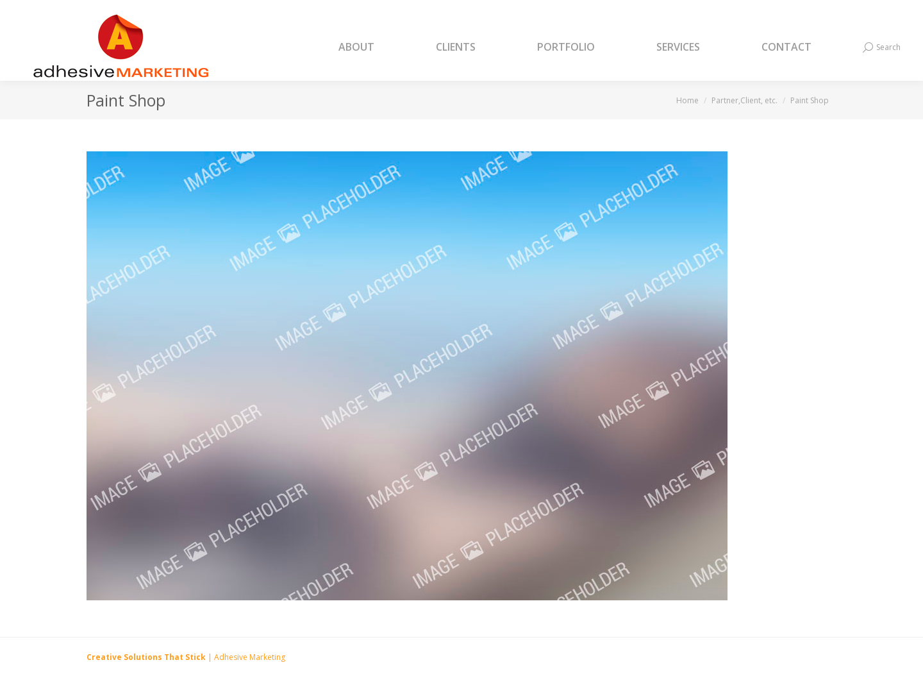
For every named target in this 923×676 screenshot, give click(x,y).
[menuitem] (372, 47)
